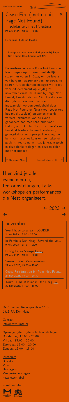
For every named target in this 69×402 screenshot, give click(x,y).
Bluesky (8, 361)
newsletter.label (13, 378)
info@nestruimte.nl (15, 324)
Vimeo (7, 365)
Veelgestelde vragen (16, 373)
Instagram (9, 357)
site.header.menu (13, 5)
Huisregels (10, 369)
